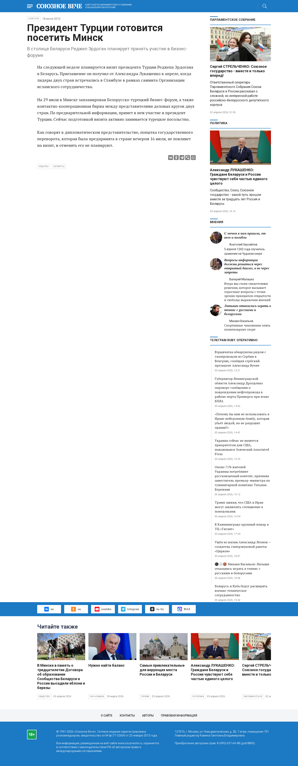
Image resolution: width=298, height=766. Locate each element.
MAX (183, 609)
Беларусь (58, 166)
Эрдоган (44, 166)
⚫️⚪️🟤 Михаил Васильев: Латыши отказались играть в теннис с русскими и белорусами (242, 568)
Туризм (145, 696)
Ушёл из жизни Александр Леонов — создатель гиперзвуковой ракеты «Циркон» (243, 546)
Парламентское (253, 696)
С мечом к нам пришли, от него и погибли (245, 235)
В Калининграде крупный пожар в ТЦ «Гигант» (242, 526)
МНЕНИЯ (216, 222)
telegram (130, 609)
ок (76, 609)
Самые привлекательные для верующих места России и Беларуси (162, 669)
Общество (44, 696)
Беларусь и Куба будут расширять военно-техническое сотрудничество (241, 590)
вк (49, 609)
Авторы (148, 715)
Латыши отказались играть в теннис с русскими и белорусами (247, 310)
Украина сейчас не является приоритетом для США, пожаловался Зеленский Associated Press (242, 447)
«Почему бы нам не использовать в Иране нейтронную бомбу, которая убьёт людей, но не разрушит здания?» (242, 421)
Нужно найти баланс (106, 665)
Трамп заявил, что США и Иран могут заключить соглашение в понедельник (239, 507)
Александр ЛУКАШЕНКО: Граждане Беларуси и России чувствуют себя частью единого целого (239, 176)
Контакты (127, 715)
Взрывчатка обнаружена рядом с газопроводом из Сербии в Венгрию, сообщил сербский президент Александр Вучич (240, 359)
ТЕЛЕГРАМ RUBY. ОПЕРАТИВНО (234, 340)
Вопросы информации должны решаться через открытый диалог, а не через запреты (246, 266)
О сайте (106, 715)
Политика (218, 123)
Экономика (97, 696)
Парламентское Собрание (233, 20)
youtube (103, 609)
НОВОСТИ (33, 19)
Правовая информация (179, 715)
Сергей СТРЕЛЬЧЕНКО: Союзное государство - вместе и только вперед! (238, 71)
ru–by (157, 609)
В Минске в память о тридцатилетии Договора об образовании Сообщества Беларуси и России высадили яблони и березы (61, 676)
